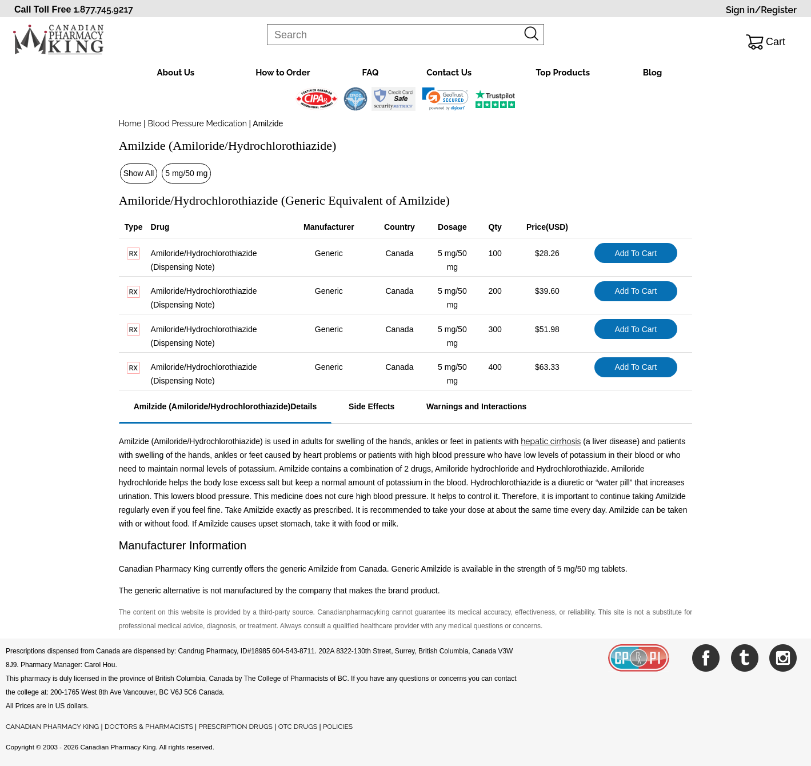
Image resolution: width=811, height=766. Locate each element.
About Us (176, 72)
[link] (445, 99)
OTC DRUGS (297, 727)
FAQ (370, 72)
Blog (652, 72)
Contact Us (449, 72)
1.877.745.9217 (103, 9)
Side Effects (371, 406)
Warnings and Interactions (476, 406)
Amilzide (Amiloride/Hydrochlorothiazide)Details (225, 406)
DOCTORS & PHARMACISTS (149, 727)
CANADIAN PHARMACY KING (52, 727)
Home (130, 123)
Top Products (563, 72)
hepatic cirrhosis (551, 441)
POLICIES (338, 727)
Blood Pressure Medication (197, 123)
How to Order (282, 72)
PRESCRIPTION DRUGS (236, 727)
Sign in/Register (761, 10)
